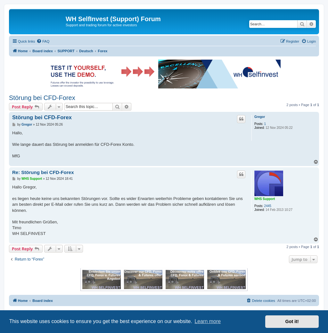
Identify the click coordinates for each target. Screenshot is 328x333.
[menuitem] (43, 41)
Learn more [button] (207, 321)
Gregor (259, 117)
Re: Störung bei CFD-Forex (43, 172)
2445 (267, 206)
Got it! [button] (292, 321)
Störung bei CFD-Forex (42, 97)
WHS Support (264, 199)
